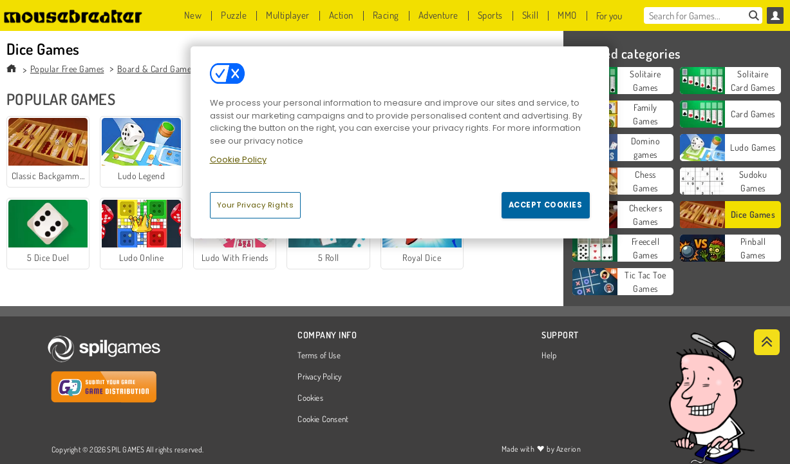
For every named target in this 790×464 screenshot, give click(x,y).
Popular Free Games (67, 68)
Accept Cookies (546, 205)
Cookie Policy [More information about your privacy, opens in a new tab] (238, 159)
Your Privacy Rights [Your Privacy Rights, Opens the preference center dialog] (255, 205)
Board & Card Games (156, 68)
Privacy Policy (319, 377)
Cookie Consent (322, 419)
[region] (400, 142)
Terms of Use (319, 355)
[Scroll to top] (767, 342)
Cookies (310, 398)
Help (548, 355)
